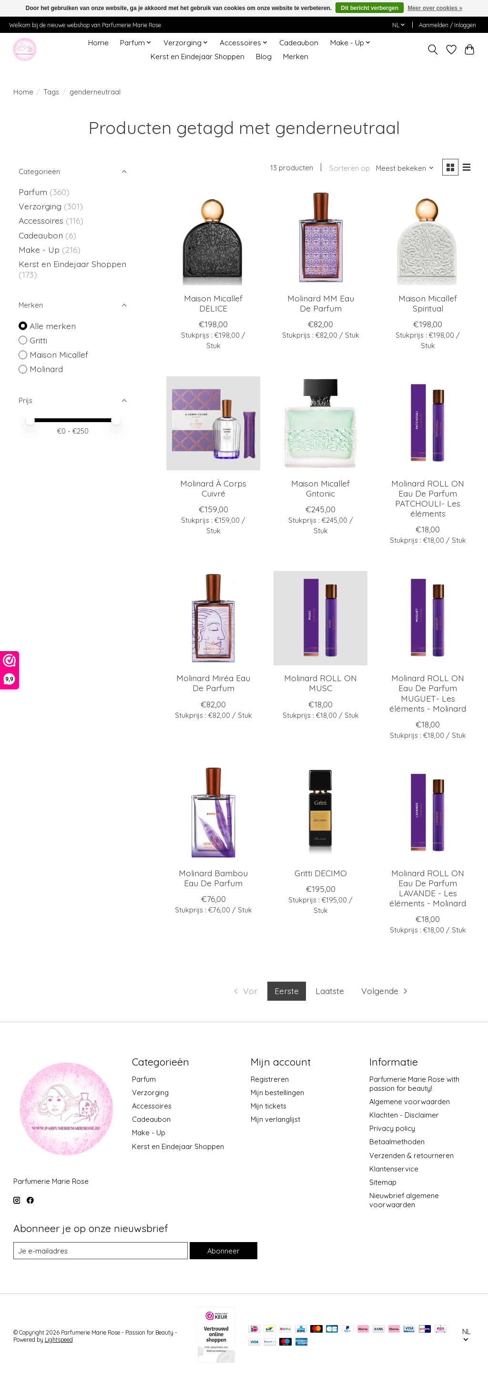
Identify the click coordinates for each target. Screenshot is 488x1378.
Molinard (46, 368)
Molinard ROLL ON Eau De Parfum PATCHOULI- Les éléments (427, 498)
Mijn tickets (268, 1105)
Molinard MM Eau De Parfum (320, 303)
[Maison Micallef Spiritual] (428, 238)
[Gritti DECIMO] (320, 813)
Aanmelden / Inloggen (447, 25)
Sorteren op (349, 168)
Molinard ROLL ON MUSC (320, 683)
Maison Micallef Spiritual (427, 303)
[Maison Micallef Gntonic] (320, 423)
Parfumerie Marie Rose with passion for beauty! (414, 1084)
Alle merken (53, 326)
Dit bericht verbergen (369, 8)
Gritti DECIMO (321, 873)
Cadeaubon (298, 42)
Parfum (33, 191)
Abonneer (223, 1250)
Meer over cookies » (434, 8)
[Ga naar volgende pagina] (385, 991)
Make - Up (40, 249)
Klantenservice (393, 1168)
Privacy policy (392, 1128)
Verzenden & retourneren (411, 1155)
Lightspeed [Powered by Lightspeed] (59, 1339)
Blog (264, 56)
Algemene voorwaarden (409, 1101)
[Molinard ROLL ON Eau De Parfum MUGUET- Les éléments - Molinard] (428, 618)
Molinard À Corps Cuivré (213, 488)
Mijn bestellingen (277, 1092)
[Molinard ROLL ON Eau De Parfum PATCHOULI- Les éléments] (428, 423)
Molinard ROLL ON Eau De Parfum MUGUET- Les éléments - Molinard (427, 693)
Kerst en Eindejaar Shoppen (197, 56)
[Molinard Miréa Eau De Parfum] (213, 618)
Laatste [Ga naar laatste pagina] (329, 990)
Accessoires (42, 220)
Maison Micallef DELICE (213, 303)
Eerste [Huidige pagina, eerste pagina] (286, 990)
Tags (51, 91)
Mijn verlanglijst (275, 1119)
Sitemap (382, 1182)
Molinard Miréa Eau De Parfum (213, 683)
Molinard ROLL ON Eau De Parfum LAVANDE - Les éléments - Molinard (427, 888)
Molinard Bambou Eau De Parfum (213, 878)
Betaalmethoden (397, 1141)
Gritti (38, 340)
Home (98, 42)
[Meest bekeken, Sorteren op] (405, 168)
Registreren (270, 1079)
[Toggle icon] (432, 49)
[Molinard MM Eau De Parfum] (320, 238)
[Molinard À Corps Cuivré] (213, 423)
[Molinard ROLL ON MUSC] (320, 618)
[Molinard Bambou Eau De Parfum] (213, 813)
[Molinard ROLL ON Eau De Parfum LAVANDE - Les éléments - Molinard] (428, 813)
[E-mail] (100, 1250)
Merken (295, 56)
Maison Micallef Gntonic (320, 488)
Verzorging (41, 206)
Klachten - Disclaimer (404, 1114)
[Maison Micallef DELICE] (213, 238)
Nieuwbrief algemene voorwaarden (404, 1200)
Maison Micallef (59, 354)
